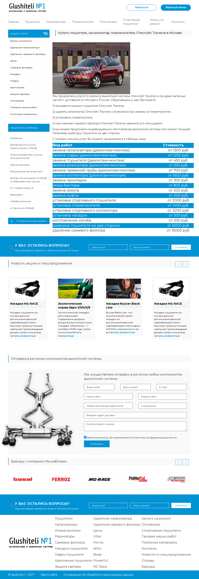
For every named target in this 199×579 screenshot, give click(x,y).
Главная (13, 22)
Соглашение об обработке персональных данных (98, 574)
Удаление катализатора (24, 47)
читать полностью (23, 335)
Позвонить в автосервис (29, 220)
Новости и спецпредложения (166, 554)
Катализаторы (56, 22)
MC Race (100, 566)
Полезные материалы (23, 114)
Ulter (97, 536)
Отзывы (148, 560)
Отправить (181, 247)
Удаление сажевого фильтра (28, 54)
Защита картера (20, 94)
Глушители (32, 22)
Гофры (14, 80)
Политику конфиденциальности (154, 437)
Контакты (178, 22)
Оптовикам (17, 100)
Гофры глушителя (69, 554)
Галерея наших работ (23, 107)
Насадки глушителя (71, 548)
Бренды (148, 566)
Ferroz (98, 542)
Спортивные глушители (161, 530)
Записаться (141, 7)
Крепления (17, 87)
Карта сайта (49, 574)
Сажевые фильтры (21, 67)
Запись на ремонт (21, 40)
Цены (13, 60)
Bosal (97, 554)
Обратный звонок (176, 7)
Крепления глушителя (73, 560)
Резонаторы (108, 22)
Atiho (97, 548)
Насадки (15, 74)
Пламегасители (82, 22)
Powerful (100, 560)
